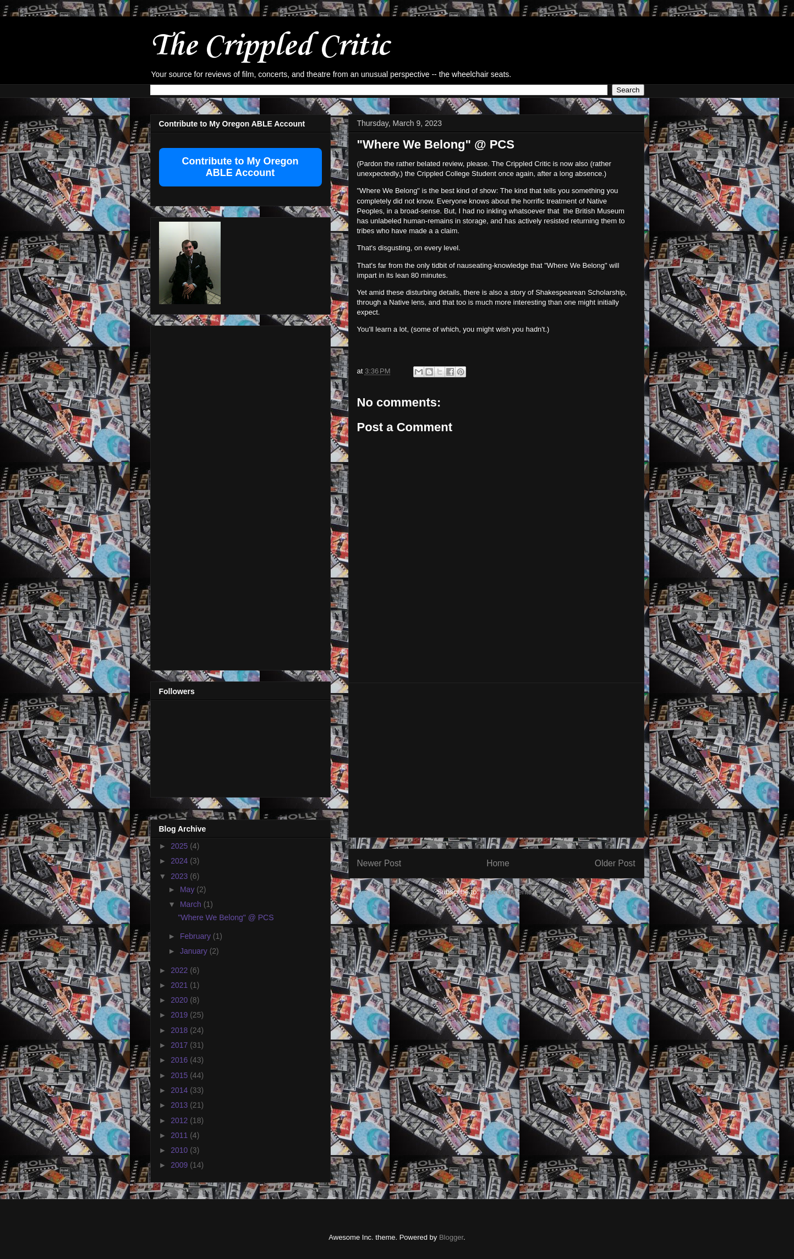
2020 (180, 1000)
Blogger (451, 1237)
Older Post (615, 863)
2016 (180, 1059)
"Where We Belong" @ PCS (225, 917)
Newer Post (379, 863)
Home (498, 863)
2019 (180, 1014)
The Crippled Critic (269, 46)
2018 (180, 1030)
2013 (180, 1105)
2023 (180, 876)
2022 (180, 970)
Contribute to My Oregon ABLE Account (240, 167)
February (196, 936)
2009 (180, 1165)
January (195, 951)
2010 (180, 1150)
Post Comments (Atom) (518, 892)
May (188, 889)
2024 (180, 860)
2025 (180, 846)
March (192, 904)
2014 (180, 1090)
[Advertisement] (496, 760)
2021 (180, 985)
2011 (180, 1135)
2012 (180, 1120)
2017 (180, 1045)
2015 (180, 1075)
